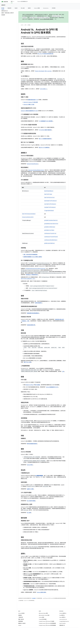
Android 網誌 (41, 617)
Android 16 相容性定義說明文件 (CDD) (29, 110)
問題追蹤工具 (62, 625)
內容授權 (33, 598)
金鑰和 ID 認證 (30, 489)
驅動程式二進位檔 (21, 623)
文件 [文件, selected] (12, 1)
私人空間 (29, 512)
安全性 (16, 8)
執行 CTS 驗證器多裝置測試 (45, 138)
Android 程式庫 (21, 613)
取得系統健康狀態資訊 (32, 443)
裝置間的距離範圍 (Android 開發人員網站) (32, 256)
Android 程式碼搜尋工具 (22, 1)
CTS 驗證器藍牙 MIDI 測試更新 (46, 121)
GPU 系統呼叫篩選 (31, 500)
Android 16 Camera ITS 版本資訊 (30, 102)
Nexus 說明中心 (62, 617)
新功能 (29, 25)
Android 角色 (30, 464)
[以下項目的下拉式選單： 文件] (14, 1)
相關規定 (20, 615)
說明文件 (3, 5)
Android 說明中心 (62, 613)
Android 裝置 (37, 8)
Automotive (45, 8)
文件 (25, 25)
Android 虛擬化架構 (41, 592)
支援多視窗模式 (38, 302)
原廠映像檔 (20, 621)
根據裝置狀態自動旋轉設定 (33, 313)
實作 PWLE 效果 (27, 362)
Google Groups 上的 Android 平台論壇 (46, 621)
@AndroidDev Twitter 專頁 (44, 615)
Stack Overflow (62, 623)
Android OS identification (32, 163)
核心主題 (22, 8)
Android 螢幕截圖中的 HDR (52, 387)
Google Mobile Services (64, 621)
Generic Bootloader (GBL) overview (43, 71)
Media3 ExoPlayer (30, 384)
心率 (63, 371)
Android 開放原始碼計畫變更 (46, 19)
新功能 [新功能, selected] (3, 8)
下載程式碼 (20, 617)
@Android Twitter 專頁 (43, 613)
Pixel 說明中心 (62, 615)
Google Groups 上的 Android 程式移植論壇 (47, 625)
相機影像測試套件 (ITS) (33, 99)
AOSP (22, 25)
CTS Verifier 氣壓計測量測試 (45, 130)
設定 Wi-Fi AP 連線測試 (44, 147)
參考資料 (53, 8)
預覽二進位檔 (21, 619)
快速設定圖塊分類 (31, 325)
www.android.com (63, 619)
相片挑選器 (37, 384)
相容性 (29, 8)
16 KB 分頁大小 (43, 89)
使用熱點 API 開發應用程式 (32, 274)
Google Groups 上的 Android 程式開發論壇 (47, 623)
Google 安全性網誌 (42, 619)
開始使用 (9, 8)
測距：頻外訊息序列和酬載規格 (30, 254)
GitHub (19, 625)
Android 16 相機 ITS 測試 (28, 104)
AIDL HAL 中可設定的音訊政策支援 (45, 53)
